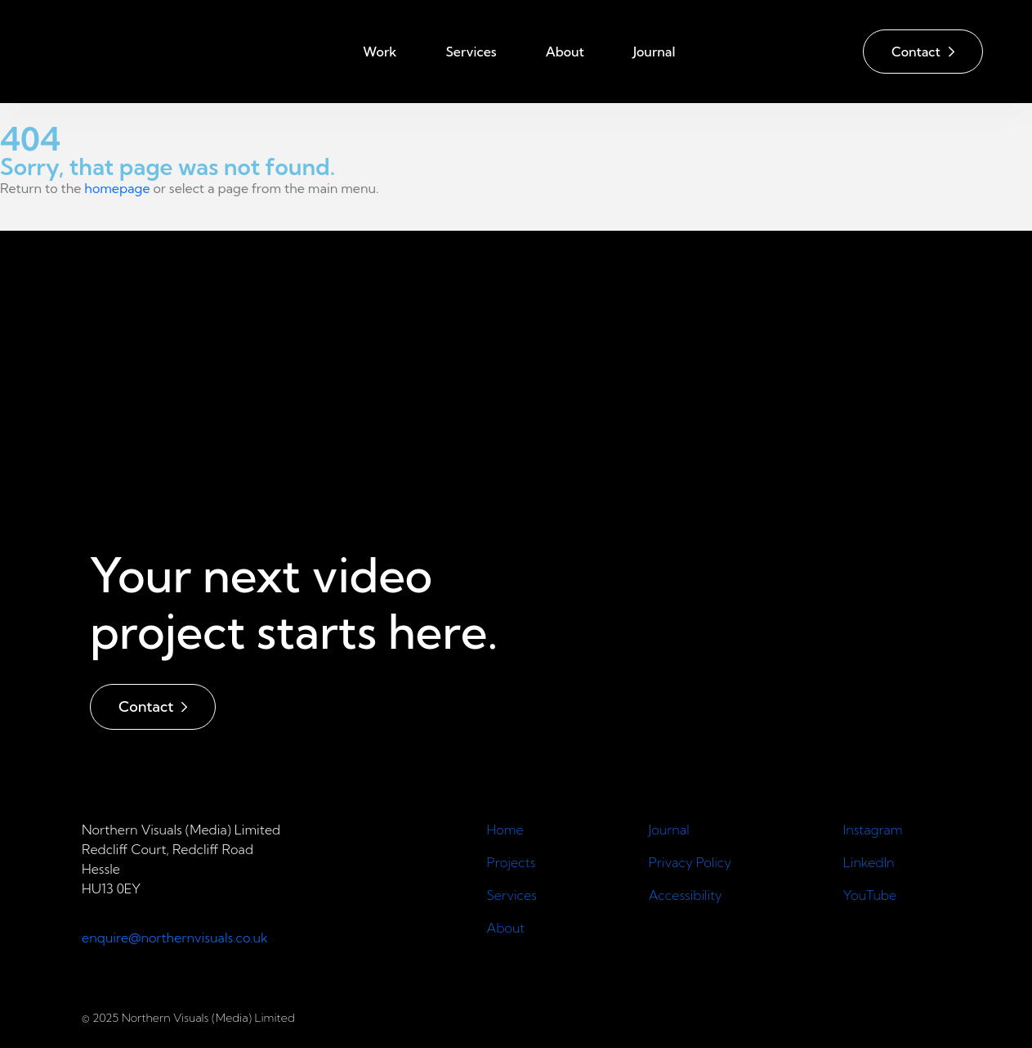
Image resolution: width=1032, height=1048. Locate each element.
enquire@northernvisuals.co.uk (175, 937)
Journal (654, 51)
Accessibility (685, 895)
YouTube (869, 895)
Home (507, 829)
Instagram (873, 829)
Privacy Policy (690, 862)
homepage (117, 188)
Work (379, 51)
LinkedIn (869, 862)
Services (470, 51)
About (565, 51)
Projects (511, 862)
